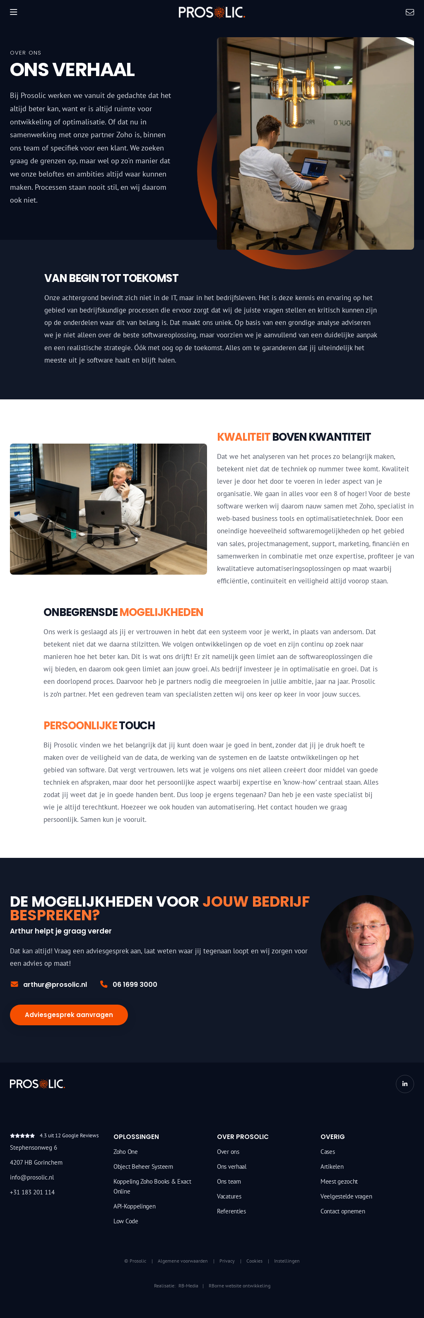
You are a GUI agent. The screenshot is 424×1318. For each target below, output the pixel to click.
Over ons (228, 1152)
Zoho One (125, 1152)
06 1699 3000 (128, 984)
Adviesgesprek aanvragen (69, 1014)
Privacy (227, 1261)
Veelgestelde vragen (346, 1196)
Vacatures (229, 1196)
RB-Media (188, 1285)
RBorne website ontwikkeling (239, 1285)
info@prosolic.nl (32, 1177)
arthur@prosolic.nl (48, 984)
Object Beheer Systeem (143, 1166)
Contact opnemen (342, 1211)
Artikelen (331, 1166)
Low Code (125, 1221)
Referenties (231, 1211)
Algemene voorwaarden (183, 1261)
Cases (327, 1152)
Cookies (254, 1261)
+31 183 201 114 (32, 1192)
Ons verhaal (231, 1166)
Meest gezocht (339, 1181)
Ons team (229, 1181)
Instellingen (287, 1261)
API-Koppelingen (134, 1206)
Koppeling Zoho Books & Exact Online (152, 1186)
